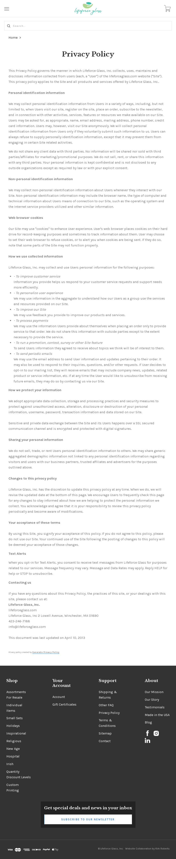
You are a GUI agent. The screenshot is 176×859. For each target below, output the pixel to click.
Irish (9, 764)
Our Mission (154, 692)
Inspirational (16, 733)
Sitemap (105, 733)
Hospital (13, 756)
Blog (148, 722)
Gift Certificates (64, 704)
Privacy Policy (109, 713)
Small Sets (14, 718)
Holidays (13, 726)
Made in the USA (157, 715)
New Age (13, 749)
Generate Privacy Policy (45, 652)
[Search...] (88, 26)
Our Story (152, 700)
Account (58, 697)
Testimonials (155, 707)
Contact (105, 741)
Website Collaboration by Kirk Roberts (147, 848)
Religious (13, 741)
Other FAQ (106, 705)
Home (13, 37)
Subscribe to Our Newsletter (88, 819)
